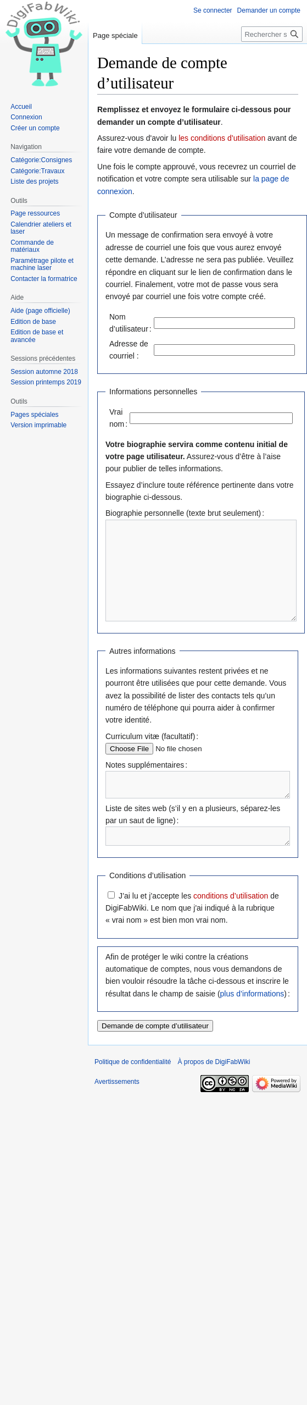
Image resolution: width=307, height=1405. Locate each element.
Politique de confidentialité (132, 1090)
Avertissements (116, 1110)
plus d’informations (252, 1021)
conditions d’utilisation (230, 923)
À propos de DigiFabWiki (213, 1090)
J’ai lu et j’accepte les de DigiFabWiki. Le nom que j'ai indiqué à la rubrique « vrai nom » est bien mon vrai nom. (192, 936)
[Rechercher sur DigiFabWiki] (272, 34)
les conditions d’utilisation (221, 138)
